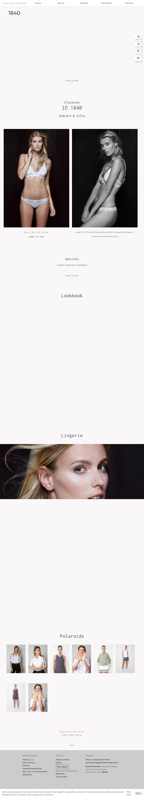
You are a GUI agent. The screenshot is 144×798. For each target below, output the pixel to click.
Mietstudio (60, 774)
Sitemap (25, 766)
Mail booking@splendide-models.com (102, 763)
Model (25, 760)
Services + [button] (129, 3)
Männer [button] (61, 3)
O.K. (138, 793)
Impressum (27, 775)
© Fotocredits (61, 777)
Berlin (105, 772)
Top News (62, 767)
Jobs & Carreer (28, 763)
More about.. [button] (107, 3)
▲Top (72, 744)
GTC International (39, 772)
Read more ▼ (72, 277)
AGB (24, 772)
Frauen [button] (38, 3)
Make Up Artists (62, 760)
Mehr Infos (128, 793)
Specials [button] (84, 3)
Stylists (59, 763)
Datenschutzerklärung (31, 769)
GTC (29, 772)
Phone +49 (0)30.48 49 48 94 (98, 760)
